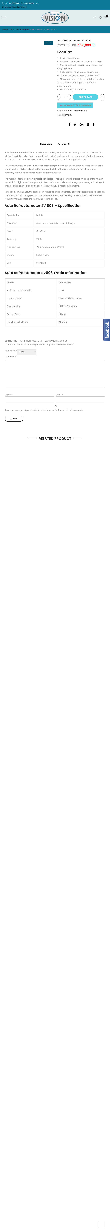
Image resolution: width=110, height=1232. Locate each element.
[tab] (45, 144)
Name (8, 393)
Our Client (7, 639)
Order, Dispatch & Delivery (15, 634)
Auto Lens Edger (65, 600)
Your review (11, 355)
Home (5, 29)
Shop (30, 711)
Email (59, 393)
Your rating (11, 349)
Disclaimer (62, 634)
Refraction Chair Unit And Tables (73, 610)
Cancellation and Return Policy (72, 649)
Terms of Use (63, 644)
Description (45, 143)
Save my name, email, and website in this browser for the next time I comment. (44, 409)
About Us (39, 711)
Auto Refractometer (20, 29)
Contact (63, 711)
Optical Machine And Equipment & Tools (77, 615)
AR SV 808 (67, 114)
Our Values (7, 644)
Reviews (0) (65, 143)
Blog (83, 711)
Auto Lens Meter (65, 605)
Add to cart (85, 97)
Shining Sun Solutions (78, 704)
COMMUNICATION (66, 639)
